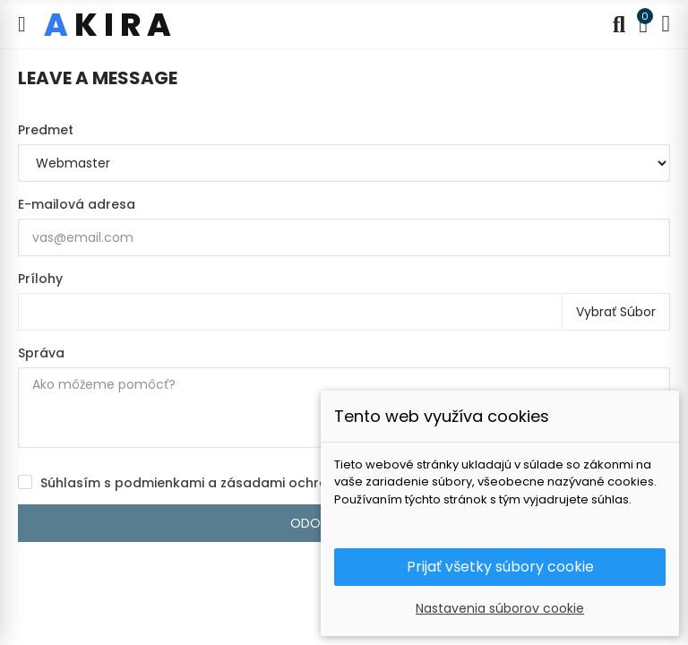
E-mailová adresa (76, 204)
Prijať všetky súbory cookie (500, 566)
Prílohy (40, 279)
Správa (41, 353)
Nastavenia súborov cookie (500, 608)
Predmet (45, 130)
